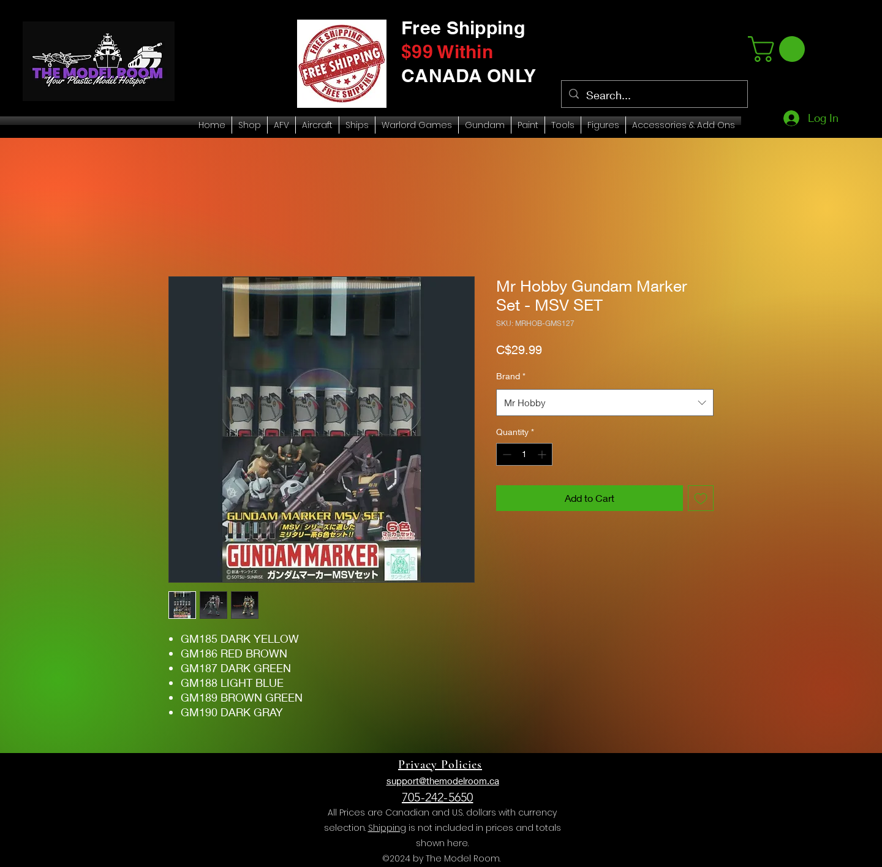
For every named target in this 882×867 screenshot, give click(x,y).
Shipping (387, 828)
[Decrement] (505, 454)
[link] (779, 49)
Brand (511, 376)
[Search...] (654, 95)
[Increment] (543, 454)
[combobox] (605, 402)
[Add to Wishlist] (701, 498)
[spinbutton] (524, 454)
